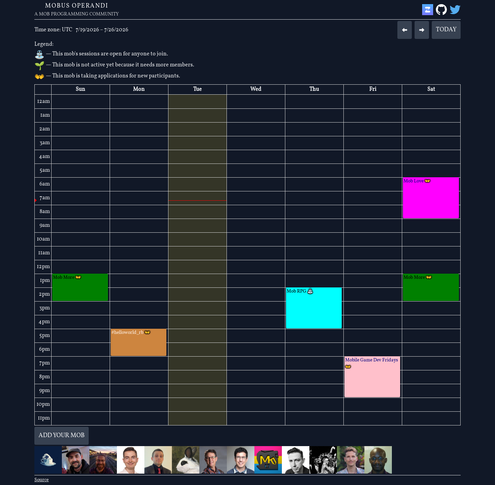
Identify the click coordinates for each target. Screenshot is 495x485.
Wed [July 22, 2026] (255, 89)
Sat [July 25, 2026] (431, 89)
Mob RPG (300, 291)
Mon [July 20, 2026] (139, 89)
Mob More (67, 277)
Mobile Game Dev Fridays (371, 363)
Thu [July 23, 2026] (314, 89)
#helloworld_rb (130, 332)
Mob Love (417, 181)
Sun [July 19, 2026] (80, 89)
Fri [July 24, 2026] (372, 89)
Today (446, 29)
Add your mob (61, 435)
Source (41, 480)
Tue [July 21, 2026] (197, 89)
